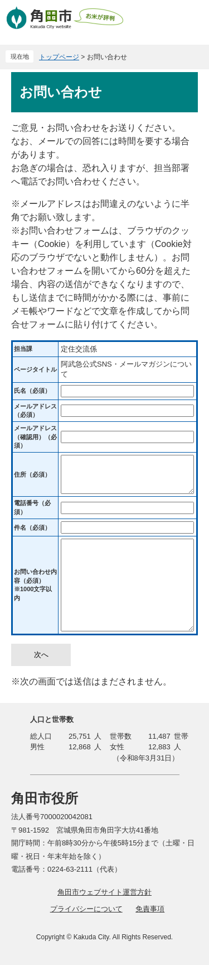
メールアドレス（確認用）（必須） (35, 437)
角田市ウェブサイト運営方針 (104, 892)
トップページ (59, 57)
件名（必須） (32, 527)
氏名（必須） (32, 390)
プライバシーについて (86, 909)
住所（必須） (32, 474)
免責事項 (149, 909)
